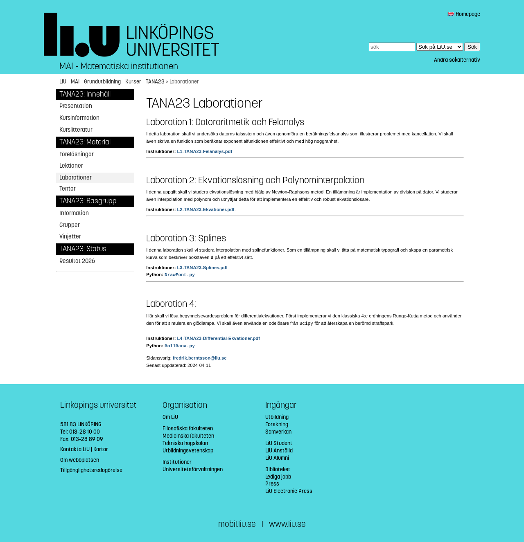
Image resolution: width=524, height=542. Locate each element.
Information (74, 213)
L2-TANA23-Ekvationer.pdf (205, 209)
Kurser (133, 81)
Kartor (100, 449)
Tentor (67, 188)
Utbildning (277, 417)
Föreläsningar (76, 154)
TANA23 (155, 81)
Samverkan (278, 431)
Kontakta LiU (75, 449)
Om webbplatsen (79, 460)
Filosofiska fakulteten (188, 428)
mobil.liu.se (237, 524)
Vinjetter (70, 236)
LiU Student (278, 443)
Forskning (276, 424)
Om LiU (170, 417)
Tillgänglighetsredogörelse (91, 470)
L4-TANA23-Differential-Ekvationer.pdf (218, 338)
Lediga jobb (278, 476)
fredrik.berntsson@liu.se (200, 357)
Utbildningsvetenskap (188, 450)
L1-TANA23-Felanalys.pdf (204, 151)
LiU (62, 81)
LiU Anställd (279, 450)
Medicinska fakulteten (188, 435)
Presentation (75, 106)
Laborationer (75, 177)
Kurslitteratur (76, 129)
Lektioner (71, 165)
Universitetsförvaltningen (193, 469)
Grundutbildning (102, 81)
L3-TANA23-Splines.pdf (202, 267)
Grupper (69, 225)
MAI (75, 81)
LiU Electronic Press (288, 491)
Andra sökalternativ (457, 59)
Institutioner (177, 462)
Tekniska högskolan (185, 443)
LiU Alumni (277, 457)
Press (272, 483)
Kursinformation (79, 117)
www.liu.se (287, 524)
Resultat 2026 (77, 261)
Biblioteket (277, 469)
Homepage (463, 14)
